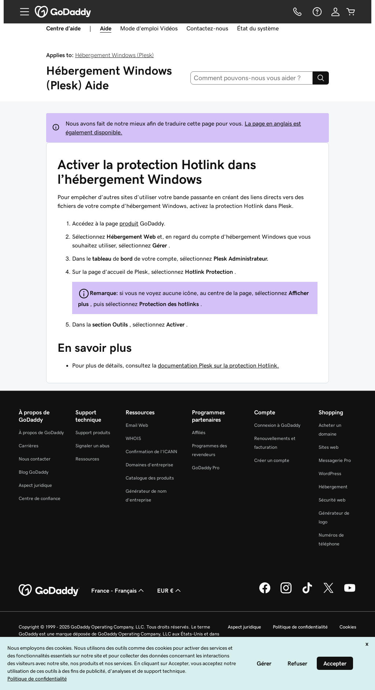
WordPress (330, 473)
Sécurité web (332, 499)
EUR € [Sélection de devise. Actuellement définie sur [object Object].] (169, 590)
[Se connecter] (335, 11)
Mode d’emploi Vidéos (149, 28)
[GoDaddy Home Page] (49, 590)
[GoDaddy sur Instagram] (286, 592)
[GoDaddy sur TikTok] (307, 592)
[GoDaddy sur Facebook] (264, 592)
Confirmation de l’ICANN (151, 451)
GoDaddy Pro (205, 467)
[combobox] (252, 78)
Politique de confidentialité (300, 626)
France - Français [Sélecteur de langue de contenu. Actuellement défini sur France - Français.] (118, 590)
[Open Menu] (22, 12)
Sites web (328, 447)
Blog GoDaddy (33, 472)
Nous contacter (35, 458)
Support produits (92, 432)
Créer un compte (271, 460)
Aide (105, 28)
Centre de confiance (39, 498)
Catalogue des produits (150, 477)
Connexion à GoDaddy (277, 425)
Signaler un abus (92, 445)
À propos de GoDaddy (41, 432)
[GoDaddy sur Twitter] (328, 592)
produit (128, 223)
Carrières (28, 445)
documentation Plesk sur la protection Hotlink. (218, 365)
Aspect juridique (35, 485)
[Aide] (316, 11)
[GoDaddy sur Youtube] (349, 592)
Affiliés (198, 432)
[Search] (321, 78)
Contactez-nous (207, 28)
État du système (258, 28)
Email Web (137, 425)
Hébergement (333, 486)
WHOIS (133, 438)
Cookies (347, 626)
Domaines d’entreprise (149, 464)
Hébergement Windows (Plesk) (114, 55)
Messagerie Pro (335, 460)
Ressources (87, 458)
